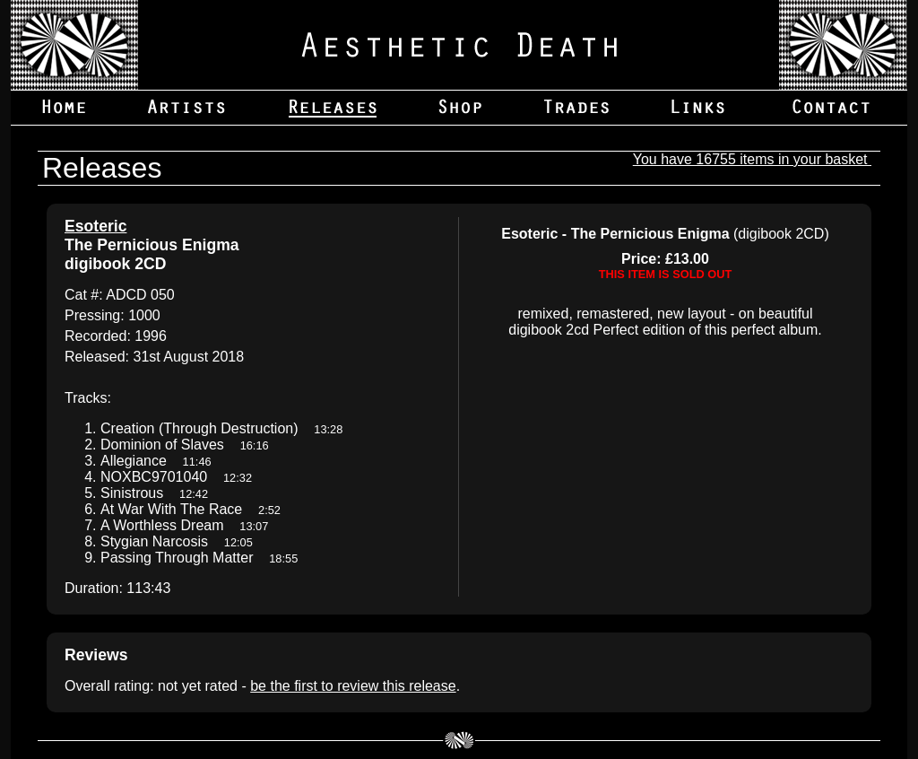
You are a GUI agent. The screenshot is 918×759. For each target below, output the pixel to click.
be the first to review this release (352, 686)
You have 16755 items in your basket (752, 159)
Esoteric (95, 226)
